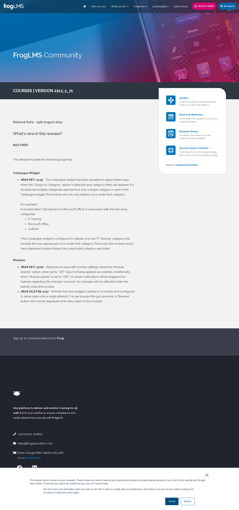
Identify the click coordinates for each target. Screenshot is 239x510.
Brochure (228, 6)
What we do (120, 6)
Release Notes (188, 131)
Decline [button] (187, 501)
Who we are (98, 6)
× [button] (206, 475)
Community (159, 6)
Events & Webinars (191, 114)
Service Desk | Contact (193, 148)
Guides (183, 97)
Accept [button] (171, 501)
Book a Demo (204, 6)
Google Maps (33, 458)
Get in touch (181, 6)
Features (139, 6)
